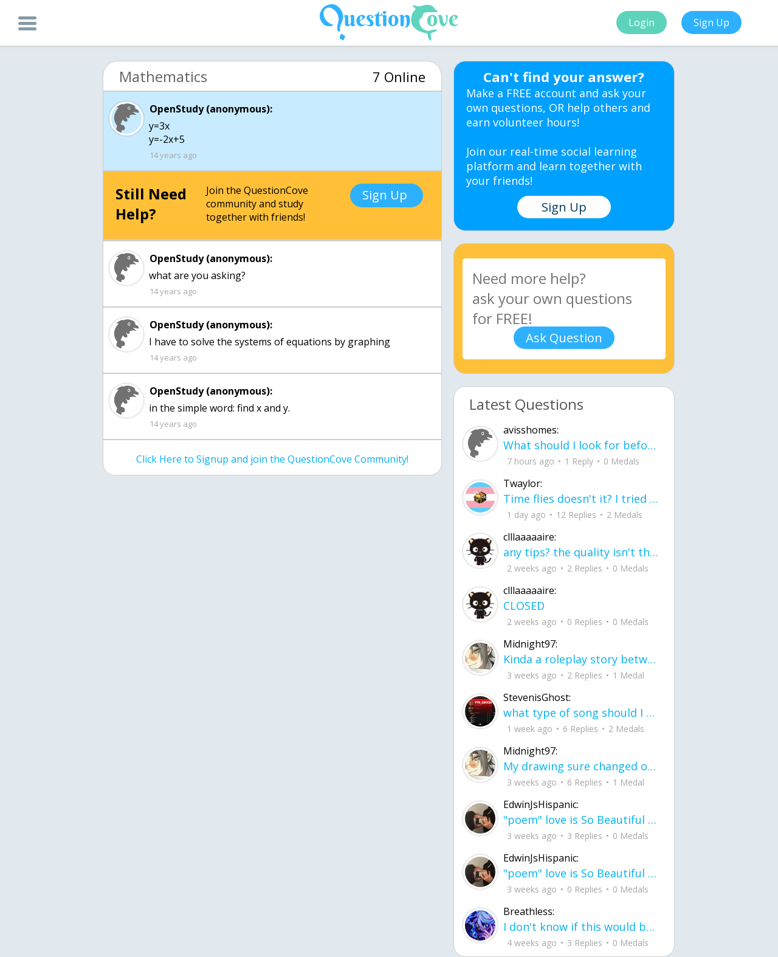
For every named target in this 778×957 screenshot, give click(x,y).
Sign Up (711, 22)
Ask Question (564, 338)
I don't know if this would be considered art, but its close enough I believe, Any (581, 926)
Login (641, 22)
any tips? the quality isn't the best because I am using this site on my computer (581, 552)
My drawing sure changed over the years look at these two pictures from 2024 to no (581, 766)
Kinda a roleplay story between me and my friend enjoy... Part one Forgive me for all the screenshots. (581, 659)
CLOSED (524, 605)
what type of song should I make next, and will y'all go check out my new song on (581, 712)
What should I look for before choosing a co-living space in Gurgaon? (581, 445)
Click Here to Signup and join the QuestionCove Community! (272, 459)
